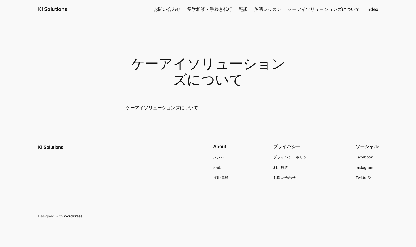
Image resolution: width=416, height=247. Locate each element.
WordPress (73, 216)
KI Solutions (52, 9)
